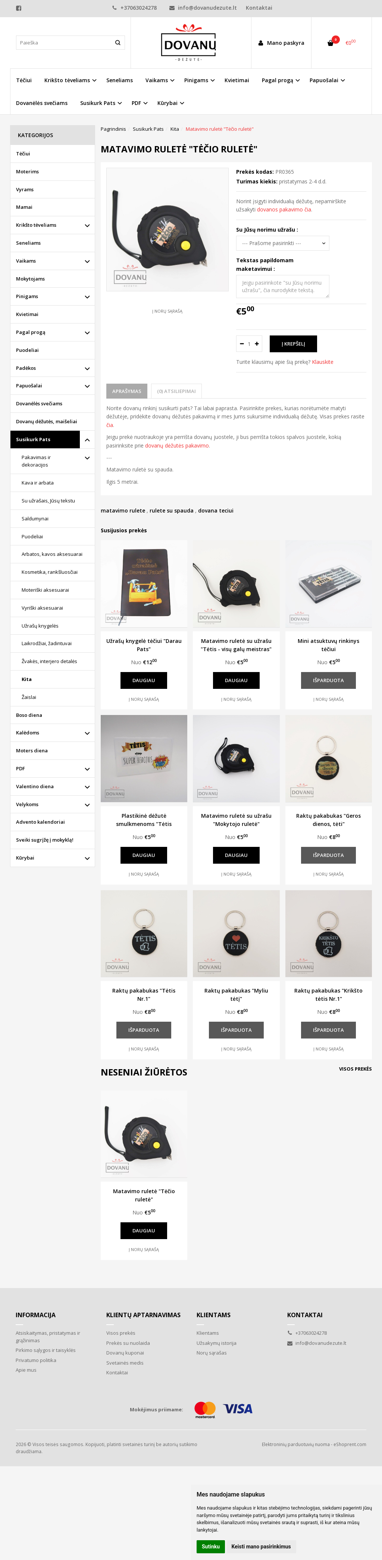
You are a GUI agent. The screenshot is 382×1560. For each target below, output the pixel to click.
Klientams (214, 1315)
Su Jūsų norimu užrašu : (267, 229)
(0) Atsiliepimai (176, 391)
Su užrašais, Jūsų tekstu (48, 500)
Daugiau (143, 680)
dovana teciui (216, 510)
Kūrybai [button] (167, 102)
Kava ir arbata (38, 482)
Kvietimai (237, 80)
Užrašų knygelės (40, 625)
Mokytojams (30, 278)
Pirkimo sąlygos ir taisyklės (46, 1350)
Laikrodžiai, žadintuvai (47, 643)
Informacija (36, 1315)
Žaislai (29, 697)
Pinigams (27, 296)
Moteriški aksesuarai (45, 589)
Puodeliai (27, 350)
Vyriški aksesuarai (42, 607)
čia (109, 424)
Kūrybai (25, 857)
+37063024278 (134, 7)
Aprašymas (126, 391)
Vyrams (25, 189)
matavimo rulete (123, 510)
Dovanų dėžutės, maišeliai (46, 421)
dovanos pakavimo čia (284, 209)
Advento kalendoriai (40, 821)
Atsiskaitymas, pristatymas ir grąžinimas (48, 1337)
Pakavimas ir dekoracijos (36, 461)
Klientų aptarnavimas (143, 1315)
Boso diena (29, 715)
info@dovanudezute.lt (203, 7)
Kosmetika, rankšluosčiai (50, 572)
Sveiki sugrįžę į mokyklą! (44, 839)
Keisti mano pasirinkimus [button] (261, 1547)
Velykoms (27, 804)
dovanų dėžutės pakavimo (177, 445)
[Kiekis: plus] (256, 343)
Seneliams (119, 80)
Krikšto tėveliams (36, 225)
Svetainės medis (125, 1362)
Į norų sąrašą (167, 311)
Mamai (24, 207)
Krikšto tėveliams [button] (67, 80)
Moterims (27, 171)
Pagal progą (31, 332)
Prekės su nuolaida (128, 1343)
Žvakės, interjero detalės (49, 661)
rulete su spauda (172, 510)
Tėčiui (24, 80)
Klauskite (323, 361)
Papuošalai (29, 385)
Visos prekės (355, 1068)
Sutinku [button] (211, 1547)
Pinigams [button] (196, 80)
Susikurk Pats (33, 439)
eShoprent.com (350, 1444)
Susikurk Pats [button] (97, 102)
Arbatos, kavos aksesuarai (52, 554)
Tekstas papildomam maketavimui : (265, 264)
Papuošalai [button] (324, 80)
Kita (27, 679)
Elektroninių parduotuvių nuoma (296, 1444)
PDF (20, 768)
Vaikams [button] (156, 80)
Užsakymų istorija (217, 1343)
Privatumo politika (36, 1360)
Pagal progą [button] (277, 80)
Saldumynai (35, 518)
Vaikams (26, 260)
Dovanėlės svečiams (42, 102)
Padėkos (26, 368)
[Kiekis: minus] (241, 343)
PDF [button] (136, 102)
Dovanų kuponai (125, 1352)
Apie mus (26, 1369)
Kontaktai (259, 7)
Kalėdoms (27, 732)
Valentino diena (35, 786)
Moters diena (32, 750)
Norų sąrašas (212, 1352)
